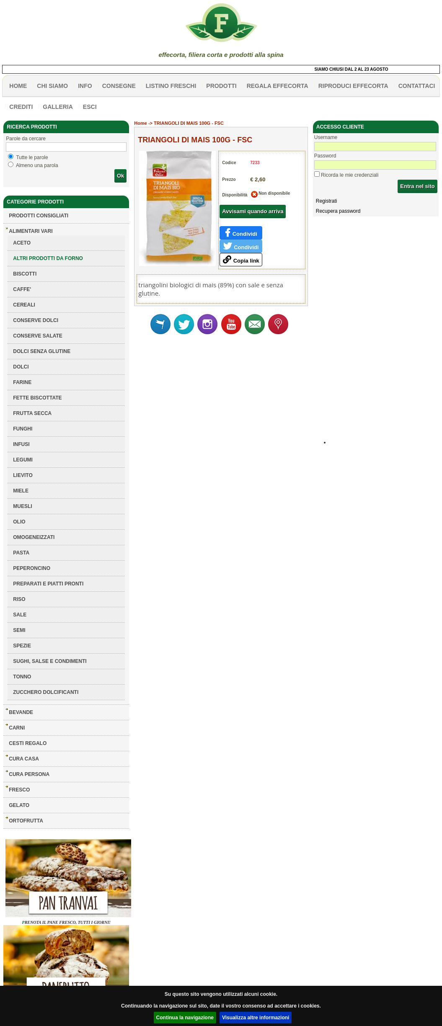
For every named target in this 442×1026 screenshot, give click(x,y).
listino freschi (171, 85)
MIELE (20, 491)
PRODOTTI (221, 85)
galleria (58, 106)
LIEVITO (22, 475)
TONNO (22, 677)
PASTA (21, 553)
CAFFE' (22, 289)
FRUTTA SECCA (32, 413)
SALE (19, 615)
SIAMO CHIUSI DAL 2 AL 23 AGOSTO (354, 69)
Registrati (326, 201)
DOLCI (20, 367)
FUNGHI (22, 429)
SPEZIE (22, 646)
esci (90, 106)
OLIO (19, 522)
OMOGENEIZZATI (33, 537)
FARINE (22, 382)
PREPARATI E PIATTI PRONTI (48, 584)
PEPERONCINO (31, 568)
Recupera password (338, 211)
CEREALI (24, 305)
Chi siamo (52, 85)
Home (140, 123)
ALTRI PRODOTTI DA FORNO (48, 258)
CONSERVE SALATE (37, 336)
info (85, 85)
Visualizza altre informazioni (255, 1018)
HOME (18, 85)
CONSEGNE (119, 85)
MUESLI (22, 506)
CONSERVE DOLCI (35, 320)
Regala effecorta (277, 85)
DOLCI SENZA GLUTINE (41, 351)
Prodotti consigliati (38, 216)
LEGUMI (23, 460)
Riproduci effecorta (353, 85)
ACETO (22, 243)
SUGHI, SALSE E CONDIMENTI (49, 661)
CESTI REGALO (28, 743)
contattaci (416, 85)
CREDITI (21, 106)
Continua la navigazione (185, 1018)
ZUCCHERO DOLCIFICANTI (45, 692)
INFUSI (21, 444)
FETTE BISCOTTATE (37, 398)
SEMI (19, 630)
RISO (19, 599)
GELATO (19, 805)
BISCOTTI (24, 274)
